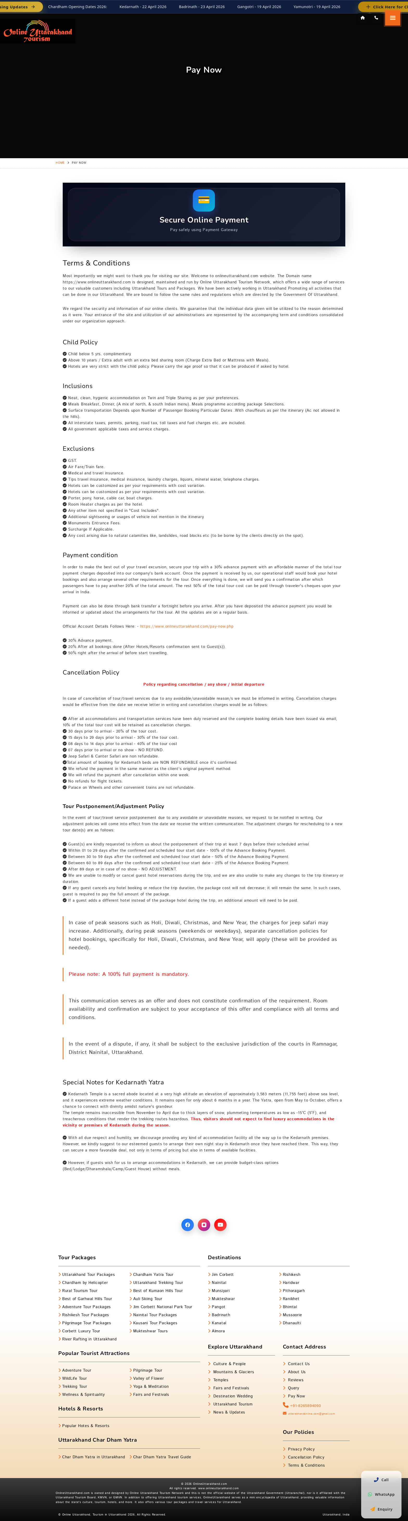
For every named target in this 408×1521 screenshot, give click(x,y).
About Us (296, 1372)
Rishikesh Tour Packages (85, 1315)
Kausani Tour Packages (155, 1323)
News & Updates (228, 1412)
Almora (218, 1331)
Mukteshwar (223, 1299)
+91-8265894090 (302, 1406)
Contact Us (298, 1364)
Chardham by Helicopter (85, 1282)
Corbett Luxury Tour (81, 1331)
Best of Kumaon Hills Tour (158, 1291)
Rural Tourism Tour (80, 1291)
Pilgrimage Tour (147, 1370)
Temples (220, 1380)
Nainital (219, 1282)
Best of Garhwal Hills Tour (87, 1299)
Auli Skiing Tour (147, 1299)
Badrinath (221, 1315)
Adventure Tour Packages (86, 1307)
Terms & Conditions (305, 1465)
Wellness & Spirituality (83, 1394)
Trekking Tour (74, 1386)
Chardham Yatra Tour (153, 1274)
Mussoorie (292, 1315)
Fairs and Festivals (151, 1394)
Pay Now (295, 1396)
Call (381, 1479)
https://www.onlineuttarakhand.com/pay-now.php (186, 626)
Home (60, 163)
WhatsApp (381, 1494)
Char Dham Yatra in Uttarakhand (93, 1457)
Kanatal (219, 1323)
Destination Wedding (232, 1396)
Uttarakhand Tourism (232, 1404)
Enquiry (381, 1509)
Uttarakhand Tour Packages (88, 1274)
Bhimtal (290, 1307)
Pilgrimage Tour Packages (86, 1323)
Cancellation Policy (305, 1457)
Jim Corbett (223, 1274)
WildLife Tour (74, 1378)
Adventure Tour (76, 1370)
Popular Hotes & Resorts (86, 1426)
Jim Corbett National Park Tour (163, 1307)
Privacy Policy (300, 1449)
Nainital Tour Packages (155, 1315)
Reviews (294, 1380)
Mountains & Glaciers (233, 1372)
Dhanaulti (292, 1323)
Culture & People (229, 1364)
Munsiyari (221, 1291)
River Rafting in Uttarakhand (89, 1339)
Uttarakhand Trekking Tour (158, 1282)
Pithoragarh (294, 1291)
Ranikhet (291, 1299)
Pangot (219, 1307)
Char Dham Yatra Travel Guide (162, 1457)
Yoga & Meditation (151, 1386)
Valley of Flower (148, 1378)
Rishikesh (292, 1274)
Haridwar (291, 1282)
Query (292, 1388)
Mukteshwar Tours (150, 1331)
